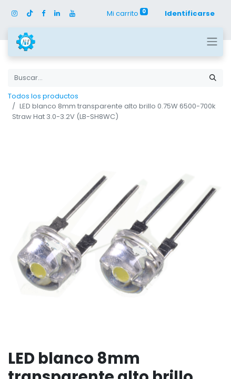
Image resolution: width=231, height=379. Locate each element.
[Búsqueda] (213, 78)
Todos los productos (43, 96)
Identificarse (190, 13)
